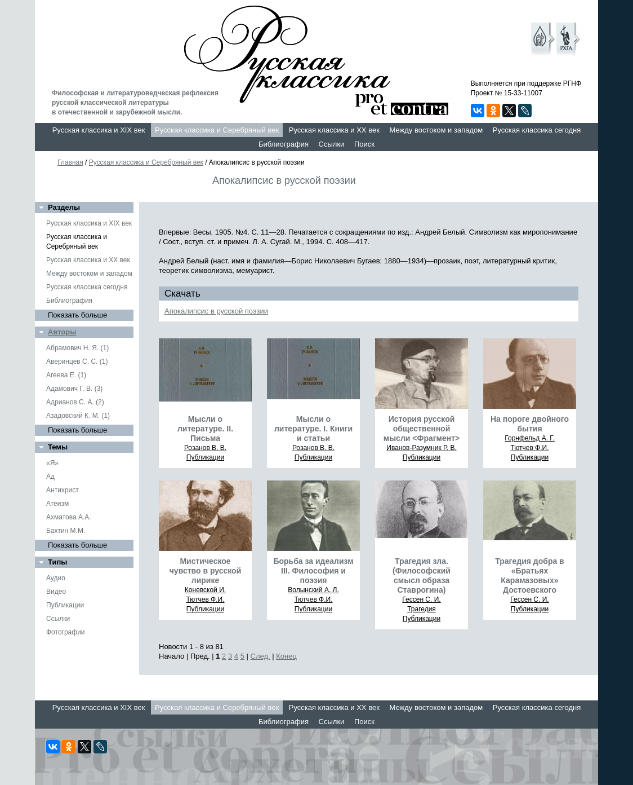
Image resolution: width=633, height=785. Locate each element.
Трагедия (421, 609)
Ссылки (332, 144)
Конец (286, 656)
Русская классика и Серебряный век (217, 130)
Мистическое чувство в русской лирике (206, 571)
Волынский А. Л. (313, 590)
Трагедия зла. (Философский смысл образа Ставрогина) (422, 575)
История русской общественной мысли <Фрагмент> (422, 428)
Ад (50, 476)
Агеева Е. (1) (66, 375)
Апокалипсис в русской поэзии (216, 311)
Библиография (283, 144)
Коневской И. (205, 590)
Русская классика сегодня (537, 130)
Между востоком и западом (436, 130)
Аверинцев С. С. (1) (77, 361)
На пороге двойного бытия (530, 423)
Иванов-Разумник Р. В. (421, 448)
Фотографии (65, 632)
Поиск (364, 144)
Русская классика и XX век (334, 130)
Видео (56, 592)
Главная (70, 162)
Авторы (62, 332)
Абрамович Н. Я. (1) (77, 348)
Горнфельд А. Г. (529, 438)
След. (260, 656)
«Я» (52, 463)
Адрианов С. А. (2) (75, 402)
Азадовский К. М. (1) (78, 416)
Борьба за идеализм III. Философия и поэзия (313, 571)
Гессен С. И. (421, 599)
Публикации (65, 605)
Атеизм (57, 504)
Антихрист (62, 490)
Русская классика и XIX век (98, 130)
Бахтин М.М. (65, 531)
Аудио (55, 578)
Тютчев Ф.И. (529, 448)
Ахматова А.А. (68, 517)
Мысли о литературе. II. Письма (205, 428)
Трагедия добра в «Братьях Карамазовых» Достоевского (529, 575)
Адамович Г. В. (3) (74, 388)
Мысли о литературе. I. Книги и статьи (313, 428)
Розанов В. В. (205, 448)
